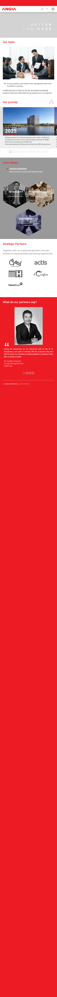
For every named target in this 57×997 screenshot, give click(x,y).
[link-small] (15, 256)
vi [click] (47, 3)
